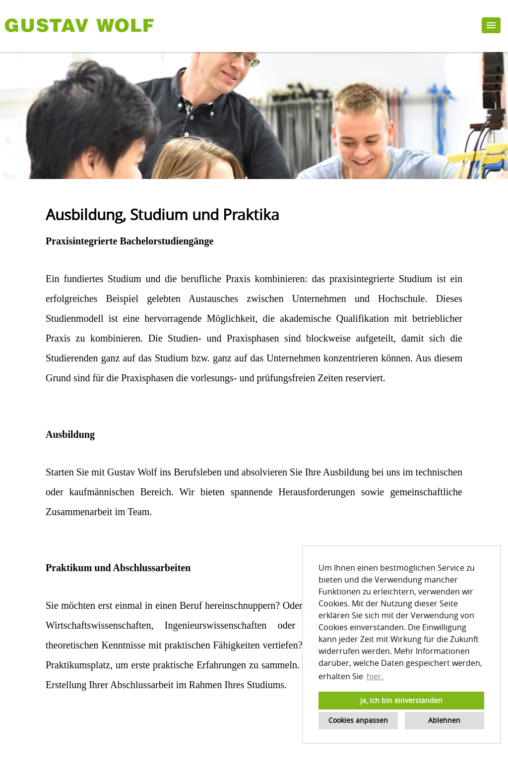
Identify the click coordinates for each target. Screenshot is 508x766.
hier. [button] (375, 676)
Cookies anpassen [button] (358, 720)
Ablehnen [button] (444, 720)
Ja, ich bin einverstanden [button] (401, 700)
